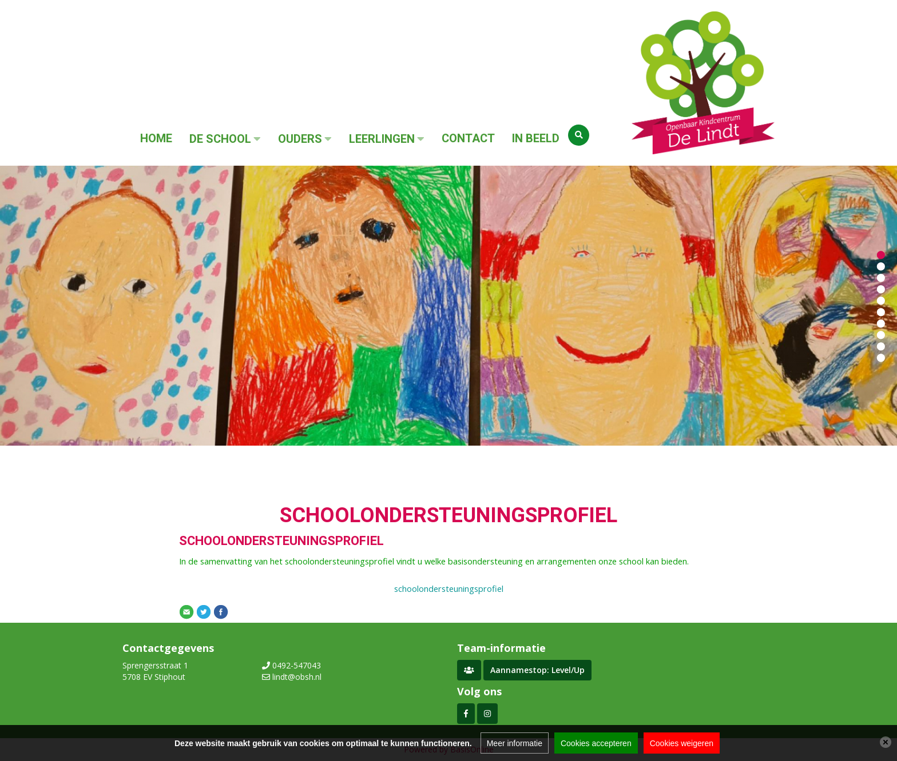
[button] (881, 254)
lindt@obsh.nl (297, 676)
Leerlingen (382, 139)
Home (156, 138)
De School (220, 139)
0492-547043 (296, 665)
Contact (468, 138)
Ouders (300, 139)
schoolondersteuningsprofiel (448, 588)
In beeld (535, 138)
